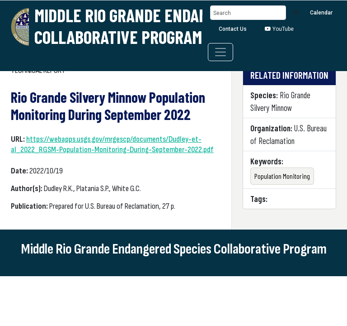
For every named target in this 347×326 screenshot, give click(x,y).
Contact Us (233, 29)
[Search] (248, 12)
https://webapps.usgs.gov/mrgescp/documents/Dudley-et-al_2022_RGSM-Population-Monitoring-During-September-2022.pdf (112, 144)
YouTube (279, 29)
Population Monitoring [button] (282, 176)
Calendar (321, 13)
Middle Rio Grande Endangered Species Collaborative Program (170, 26)
